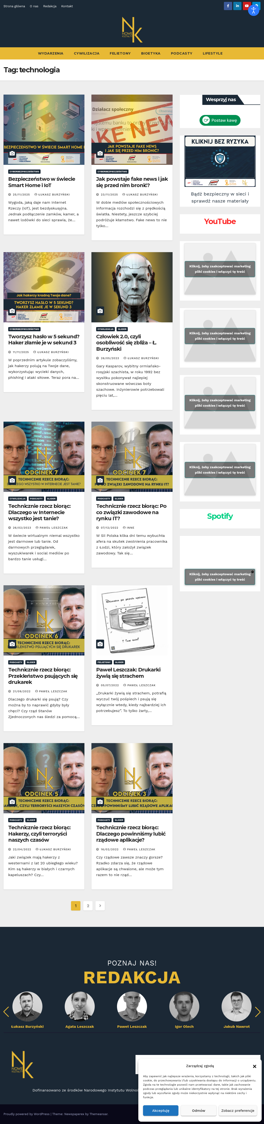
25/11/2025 (22, 194)
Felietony (120, 53)
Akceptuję (160, 1111)
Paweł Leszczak (52, 527)
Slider (122, 329)
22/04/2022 (22, 849)
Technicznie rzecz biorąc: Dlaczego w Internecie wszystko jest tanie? (39, 512)
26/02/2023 (22, 527)
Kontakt (67, 6)
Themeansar (99, 1114)
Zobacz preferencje (237, 1111)
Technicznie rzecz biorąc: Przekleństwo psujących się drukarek (43, 676)
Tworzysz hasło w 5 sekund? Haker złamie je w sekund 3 (43, 339)
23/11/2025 (110, 194)
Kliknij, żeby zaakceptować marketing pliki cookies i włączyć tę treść (220, 268)
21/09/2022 (22, 691)
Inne (129, 527)
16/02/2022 (110, 849)
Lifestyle (213, 53)
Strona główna (14, 6)
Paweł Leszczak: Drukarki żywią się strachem (128, 673)
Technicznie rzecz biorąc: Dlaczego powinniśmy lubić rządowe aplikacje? (131, 833)
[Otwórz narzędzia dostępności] (253, 10)
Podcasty (181, 53)
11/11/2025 (21, 352)
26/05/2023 (110, 358)
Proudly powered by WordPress (27, 1114)
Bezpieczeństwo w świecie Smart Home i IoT (41, 182)
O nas (34, 6)
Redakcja (50, 6)
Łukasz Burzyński (52, 194)
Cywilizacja (87, 53)
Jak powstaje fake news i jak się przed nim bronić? (132, 182)
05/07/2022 (110, 685)
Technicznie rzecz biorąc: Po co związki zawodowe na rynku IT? (131, 512)
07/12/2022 (110, 527)
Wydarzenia (51, 53)
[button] (254, 1066)
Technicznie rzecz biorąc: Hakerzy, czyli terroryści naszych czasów (39, 833)
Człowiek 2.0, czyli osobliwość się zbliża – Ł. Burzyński (126, 342)
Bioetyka (151, 53)
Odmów (198, 1111)
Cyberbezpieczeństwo (24, 171)
